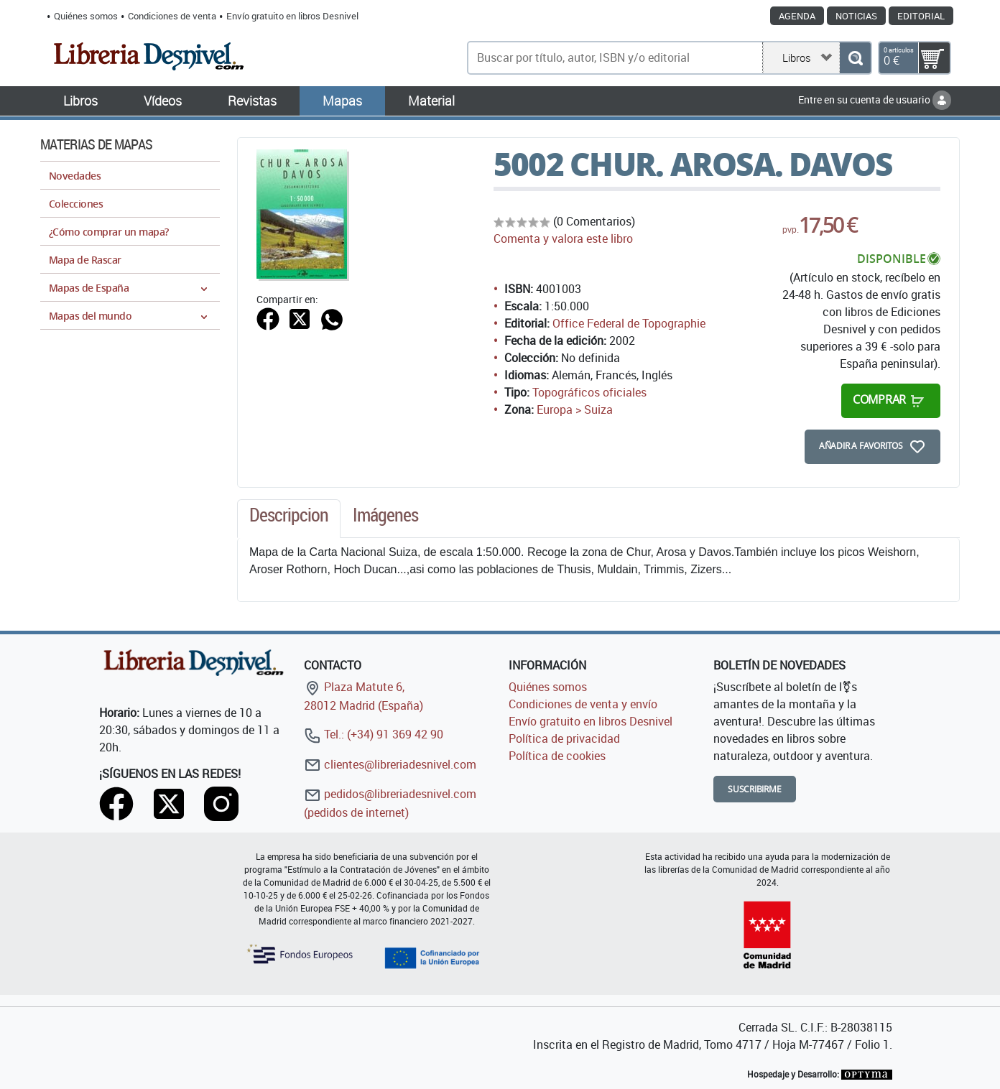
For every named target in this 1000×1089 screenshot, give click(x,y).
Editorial (921, 15)
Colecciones (76, 203)
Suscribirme (755, 789)
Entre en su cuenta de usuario (874, 99)
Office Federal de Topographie (628, 323)
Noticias (856, 15)
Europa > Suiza (575, 409)
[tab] (289, 518)
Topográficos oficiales (589, 392)
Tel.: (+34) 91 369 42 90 (373, 734)
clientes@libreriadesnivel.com (390, 764)
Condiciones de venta (172, 15)
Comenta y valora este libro (563, 238)
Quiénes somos (86, 15)
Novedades (75, 175)
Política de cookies (557, 756)
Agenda (797, 15)
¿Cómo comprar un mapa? (109, 231)
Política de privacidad (564, 738)
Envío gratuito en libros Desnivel (292, 15)
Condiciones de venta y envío (583, 704)
